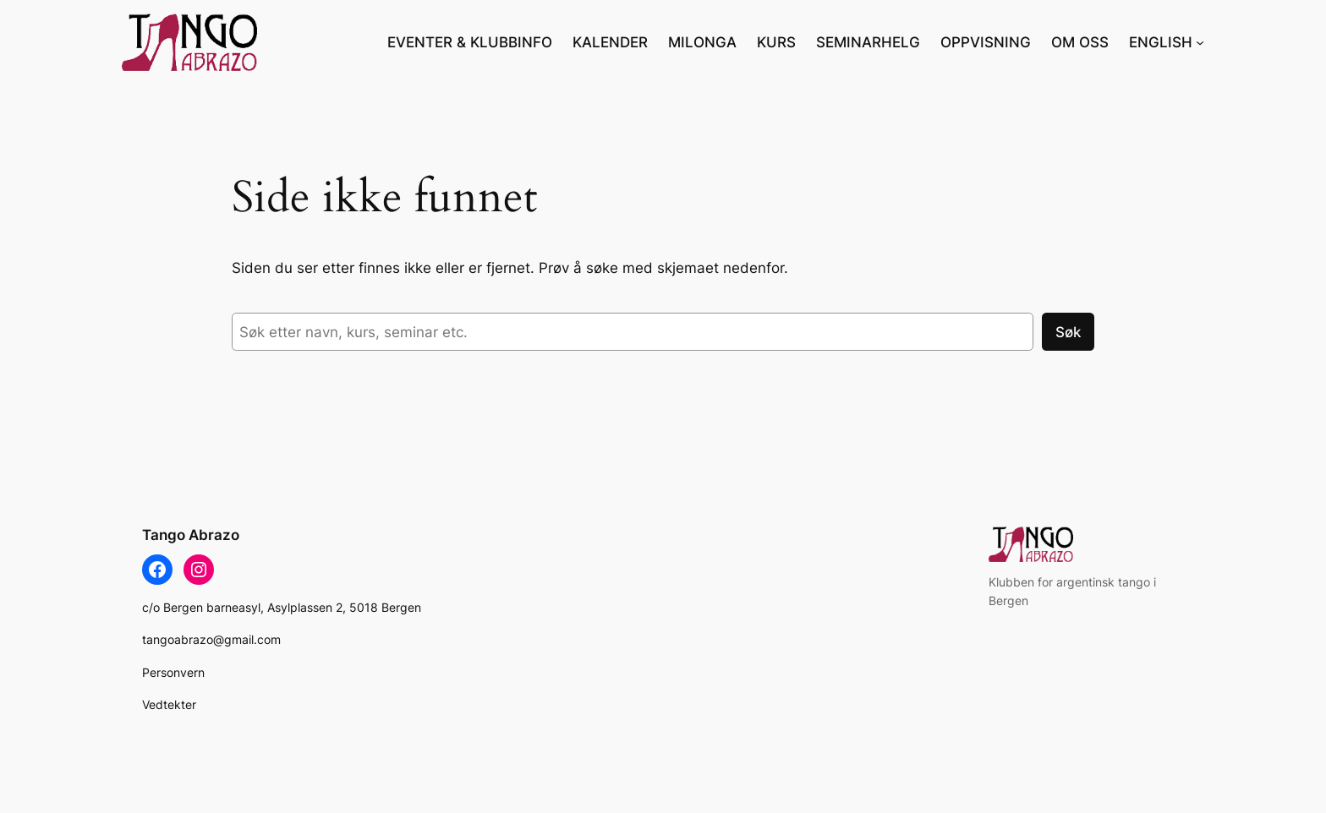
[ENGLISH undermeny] (1200, 42)
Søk (1068, 332)
